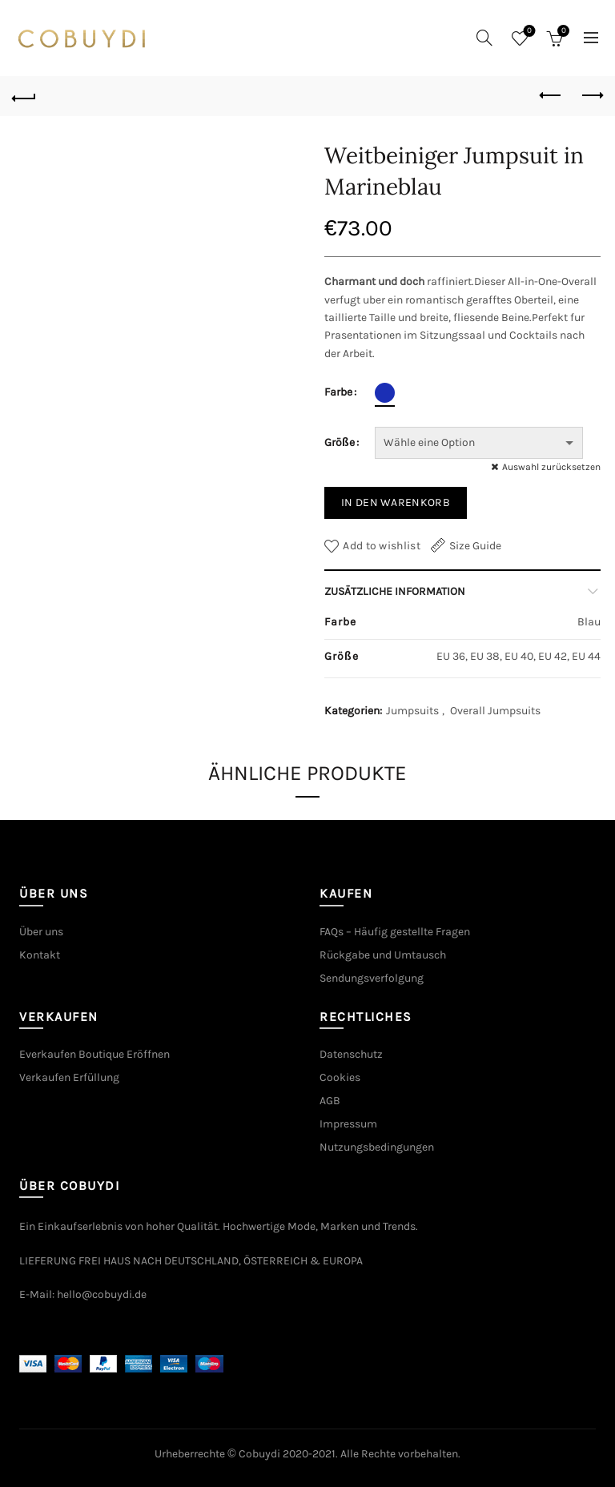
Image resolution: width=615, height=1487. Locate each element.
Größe (339, 442)
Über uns (41, 931)
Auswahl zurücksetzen (551, 466)
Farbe (338, 392)
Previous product (551, 95)
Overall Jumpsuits (495, 710)
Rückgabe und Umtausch (383, 955)
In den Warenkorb (395, 502)
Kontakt (39, 955)
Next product (591, 95)
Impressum (348, 1124)
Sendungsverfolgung (372, 978)
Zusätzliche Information (394, 591)
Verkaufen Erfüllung (69, 1077)
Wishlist (528, 31)
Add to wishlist (381, 546)
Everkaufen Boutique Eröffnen (94, 1054)
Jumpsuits (412, 710)
